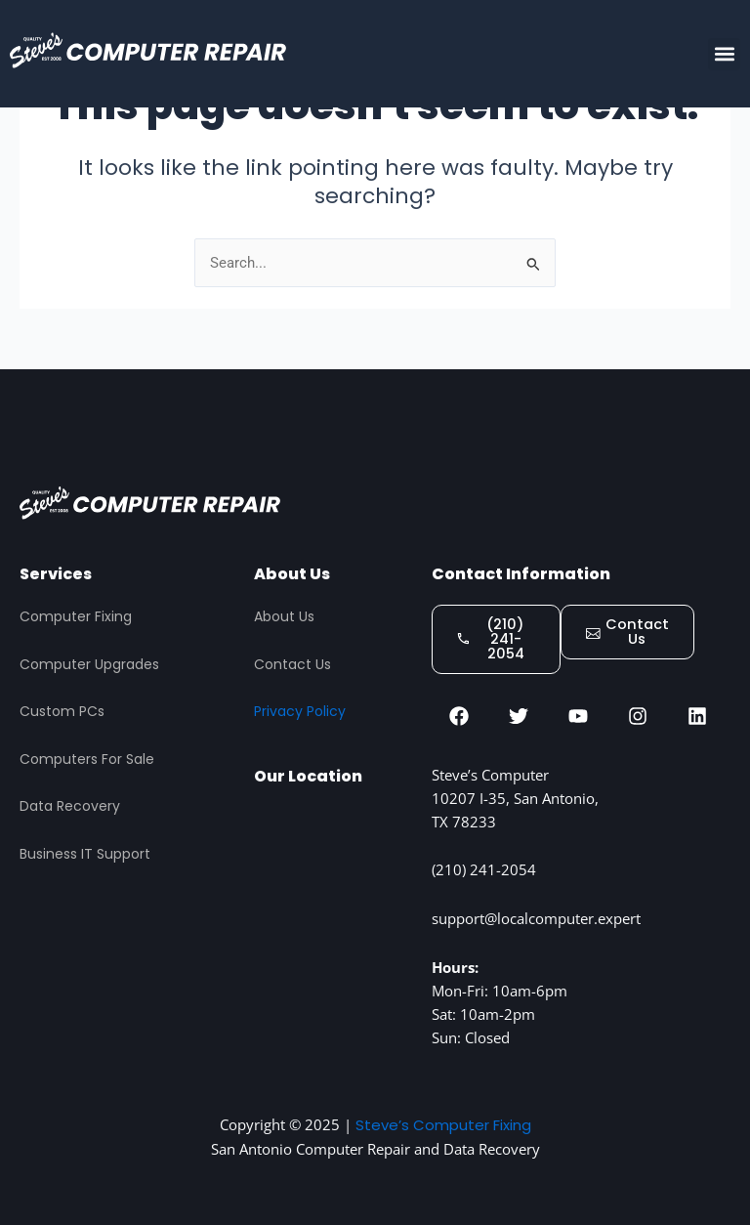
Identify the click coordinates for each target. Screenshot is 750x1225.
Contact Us (292, 661)
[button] (724, 54)
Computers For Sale (87, 756)
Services (56, 571)
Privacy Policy (300, 708)
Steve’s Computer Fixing (442, 1125)
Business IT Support (85, 851)
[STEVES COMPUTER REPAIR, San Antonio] (332, 909)
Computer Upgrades (89, 661)
